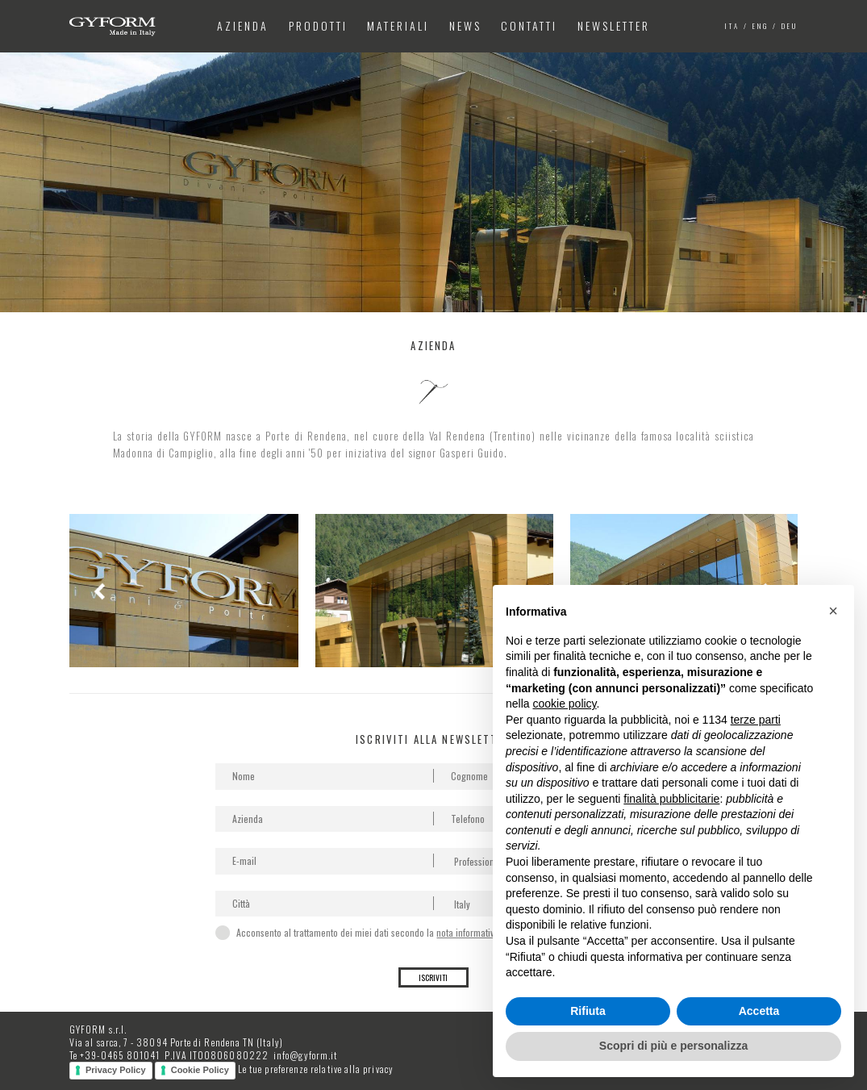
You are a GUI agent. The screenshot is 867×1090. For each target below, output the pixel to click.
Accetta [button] (759, 1010)
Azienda (243, 25)
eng (760, 26)
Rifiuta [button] (588, 1010)
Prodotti (318, 25)
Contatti (529, 25)
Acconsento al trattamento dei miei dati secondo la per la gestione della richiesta (431, 932)
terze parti (756, 719)
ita (732, 26)
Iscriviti (433, 977)
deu (790, 26)
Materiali (398, 25)
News (465, 25)
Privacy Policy (115, 1070)
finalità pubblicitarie (671, 798)
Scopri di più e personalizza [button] (673, 1045)
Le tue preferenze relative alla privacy (316, 1068)
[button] (833, 611)
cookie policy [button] (564, 703)
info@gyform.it (305, 1055)
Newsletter (613, 25)
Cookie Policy (200, 1070)
